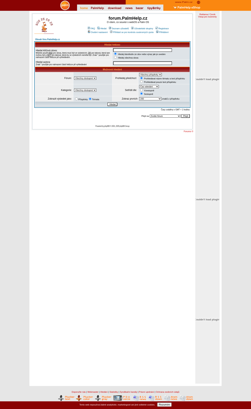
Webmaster (92, 392)
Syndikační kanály (128, 392)
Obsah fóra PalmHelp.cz (47, 39)
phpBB (107, 126)
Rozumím (164, 404)
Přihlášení (162, 32)
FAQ (91, 28)
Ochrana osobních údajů (167, 392)
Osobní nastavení (98, 32)
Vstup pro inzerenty (207, 17)
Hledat (101, 28)
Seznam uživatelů (119, 28)
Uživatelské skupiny (142, 28)
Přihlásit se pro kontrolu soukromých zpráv (132, 32)
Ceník (213, 14)
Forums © (188, 131)
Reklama (203, 14)
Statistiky (113, 392)
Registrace (162, 28)
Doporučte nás (79, 392)
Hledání (104, 392)
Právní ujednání (146, 392)
